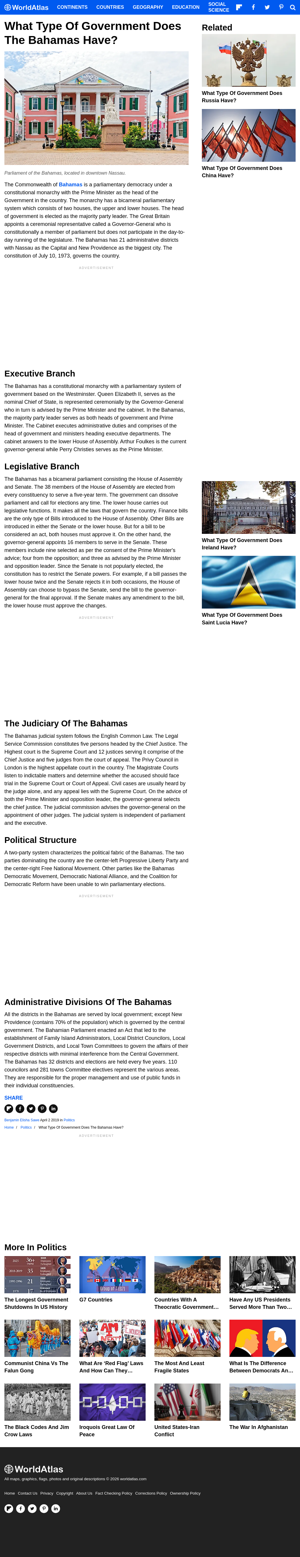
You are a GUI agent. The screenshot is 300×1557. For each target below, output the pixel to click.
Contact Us (28, 1493)
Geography (148, 7)
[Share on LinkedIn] (53, 1108)
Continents (72, 7)
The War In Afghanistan (258, 1427)
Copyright (64, 1493)
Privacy (46, 1493)
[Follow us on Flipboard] (8, 1508)
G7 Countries (95, 1300)
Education (186, 7)
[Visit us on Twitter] (32, 1508)
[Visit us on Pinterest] (44, 1508)
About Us (84, 1493)
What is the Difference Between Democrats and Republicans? (260, 1370)
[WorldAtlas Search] (293, 7)
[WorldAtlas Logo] (28, 7)
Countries (110, 7)
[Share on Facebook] (20, 1108)
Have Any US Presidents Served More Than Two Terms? (259, 1307)
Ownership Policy (185, 1493)
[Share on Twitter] (31, 1108)
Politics (69, 1120)
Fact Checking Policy (113, 1493)
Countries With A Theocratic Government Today (184, 1307)
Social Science (218, 7)
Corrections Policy (151, 1493)
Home (9, 1493)
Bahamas (70, 185)
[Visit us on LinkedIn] (55, 1508)
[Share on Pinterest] (42, 1108)
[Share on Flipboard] (8, 1108)
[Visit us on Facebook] (20, 1508)
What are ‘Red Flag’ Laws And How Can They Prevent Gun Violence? (111, 1370)
